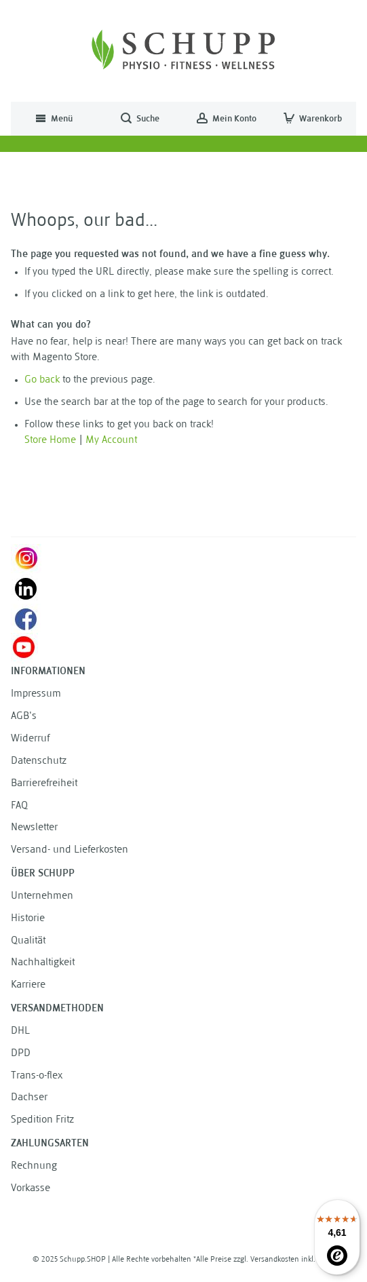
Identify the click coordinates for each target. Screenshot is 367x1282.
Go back (42, 380)
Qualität (28, 941)
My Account (111, 440)
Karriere (28, 985)
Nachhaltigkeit (43, 963)
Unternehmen (42, 896)
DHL (20, 1031)
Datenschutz (38, 761)
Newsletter (34, 828)
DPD (21, 1054)
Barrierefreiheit (44, 784)
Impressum (36, 694)
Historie (28, 919)
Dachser (29, 1098)
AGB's (24, 717)
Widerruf (30, 739)
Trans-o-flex (36, 1076)
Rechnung (34, 1166)
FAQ (19, 806)
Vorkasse (30, 1189)
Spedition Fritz (42, 1120)
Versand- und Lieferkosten (69, 850)
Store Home (50, 440)
